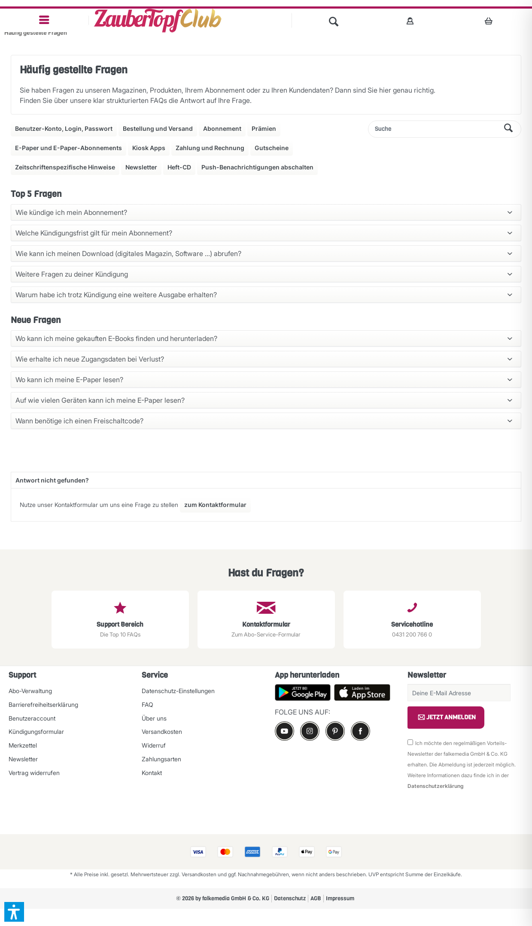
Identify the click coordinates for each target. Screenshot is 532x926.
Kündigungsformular (36, 731)
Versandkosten (162, 731)
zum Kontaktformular (215, 504)
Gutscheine (272, 147)
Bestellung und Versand (158, 128)
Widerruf (154, 745)
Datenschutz (290, 898)
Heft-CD (179, 167)
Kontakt (152, 772)
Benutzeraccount (32, 718)
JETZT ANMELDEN (446, 717)
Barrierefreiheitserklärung (43, 704)
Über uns (154, 718)
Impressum (340, 898)
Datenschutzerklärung (435, 786)
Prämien (264, 128)
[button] (14, 912)
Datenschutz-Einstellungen (178, 690)
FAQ (147, 704)
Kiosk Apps (148, 147)
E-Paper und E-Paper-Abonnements (68, 147)
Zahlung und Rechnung (210, 147)
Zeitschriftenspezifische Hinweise (65, 167)
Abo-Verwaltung (30, 690)
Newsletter (141, 167)
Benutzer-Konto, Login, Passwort (63, 128)
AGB (315, 898)
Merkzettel (23, 745)
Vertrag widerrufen (34, 772)
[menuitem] (44, 20)
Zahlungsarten (161, 759)
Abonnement (222, 128)
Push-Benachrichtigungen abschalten (257, 167)
